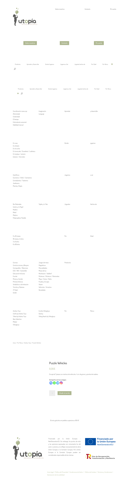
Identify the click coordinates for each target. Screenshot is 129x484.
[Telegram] (57, 382)
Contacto (64, 43)
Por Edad (93, 64)
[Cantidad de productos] (52, 393)
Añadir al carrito (64, 393)
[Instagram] (61, 382)
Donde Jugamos (49, 64)
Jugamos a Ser (64, 64)
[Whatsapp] (54, 382)
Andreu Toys (27, 343)
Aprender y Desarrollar (33, 64)
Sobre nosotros (30, 43)
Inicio (14, 343)
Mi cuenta (99, 43)
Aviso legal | (51, 472)
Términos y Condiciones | (105, 472)
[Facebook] (50, 382)
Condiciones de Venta (76, 472)
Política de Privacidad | (62, 472)
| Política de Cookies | (90, 472)
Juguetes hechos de (79, 64)
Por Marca (105, 64)
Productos (17, 64)
